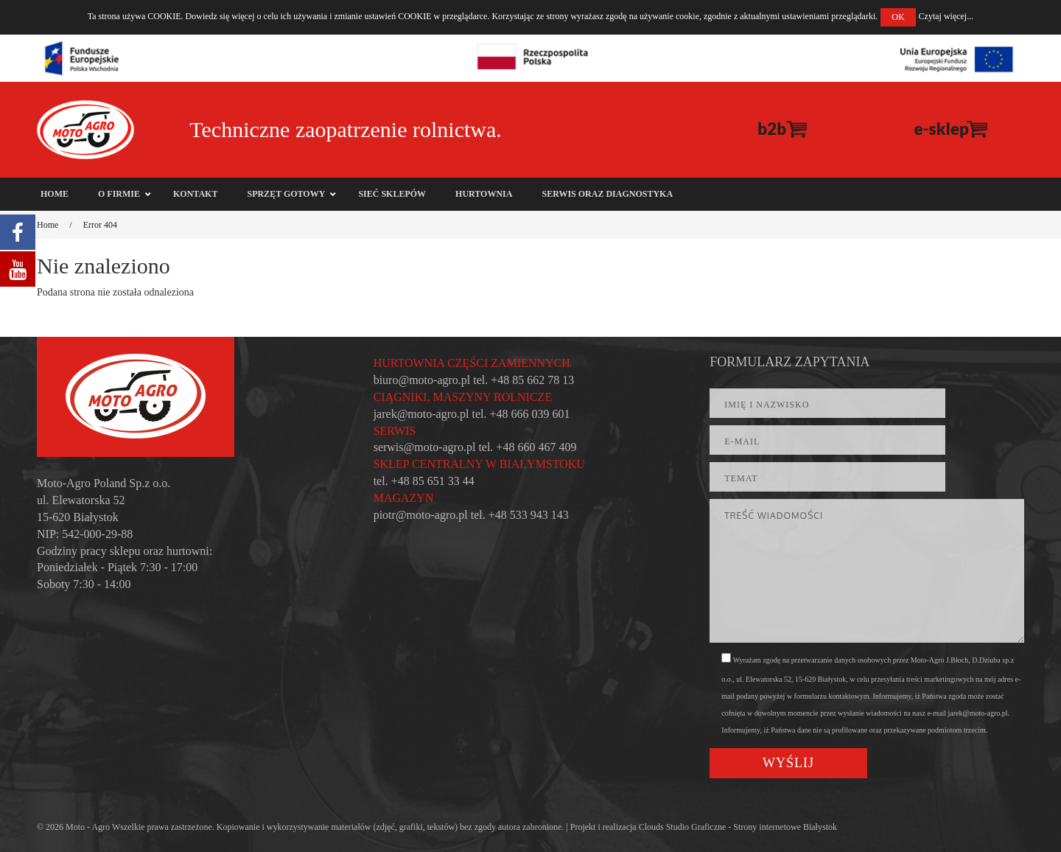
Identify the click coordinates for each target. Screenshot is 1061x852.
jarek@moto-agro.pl (421, 414)
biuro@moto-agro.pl (422, 380)
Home (47, 225)
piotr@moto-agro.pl (421, 515)
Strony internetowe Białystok (785, 827)
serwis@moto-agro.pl (425, 447)
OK (898, 17)
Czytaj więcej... (946, 16)
